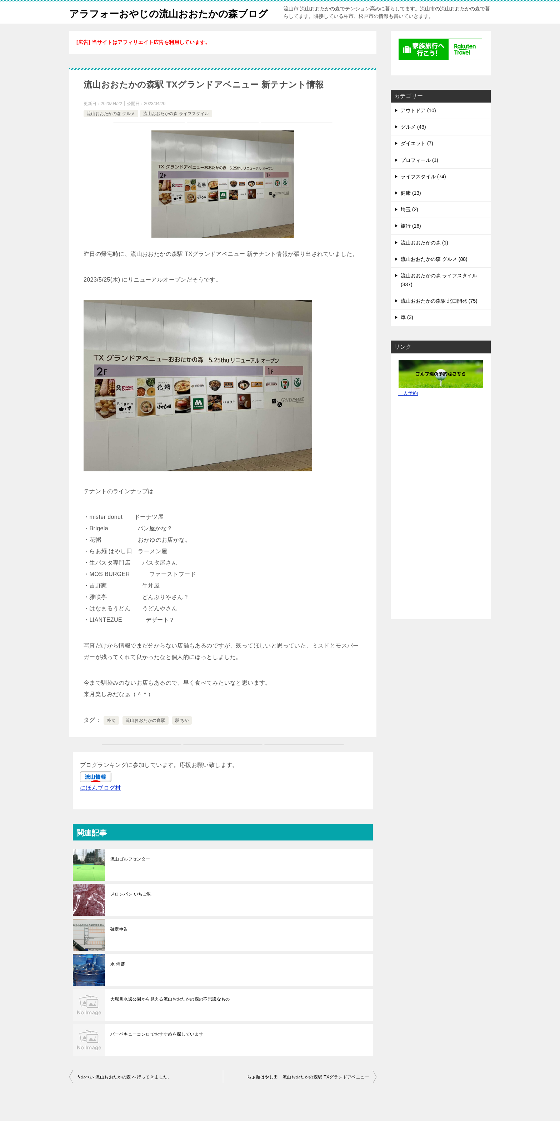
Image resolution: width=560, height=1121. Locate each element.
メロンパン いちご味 (130, 909)
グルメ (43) (413, 142)
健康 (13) (411, 209)
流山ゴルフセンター (130, 874)
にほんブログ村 (100, 803)
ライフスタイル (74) (423, 192)
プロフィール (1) (419, 176)
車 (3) (407, 333)
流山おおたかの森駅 (146, 736)
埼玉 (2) (409, 225)
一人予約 (408, 409)
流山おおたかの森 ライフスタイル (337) (439, 295)
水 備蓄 (117, 979)
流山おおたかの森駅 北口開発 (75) (439, 316)
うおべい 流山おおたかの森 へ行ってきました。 (124, 1092)
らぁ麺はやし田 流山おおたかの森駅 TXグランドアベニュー (308, 1092)
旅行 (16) (411, 241)
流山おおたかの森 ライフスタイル (176, 129)
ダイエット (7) (417, 159)
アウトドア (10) (418, 126)
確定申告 (119, 944)
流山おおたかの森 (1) (424, 258)
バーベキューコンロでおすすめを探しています (156, 1049)
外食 (111, 736)
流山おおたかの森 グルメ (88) (434, 275)
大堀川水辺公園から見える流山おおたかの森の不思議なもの (170, 1014)
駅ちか (182, 736)
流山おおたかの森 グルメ (111, 129)
